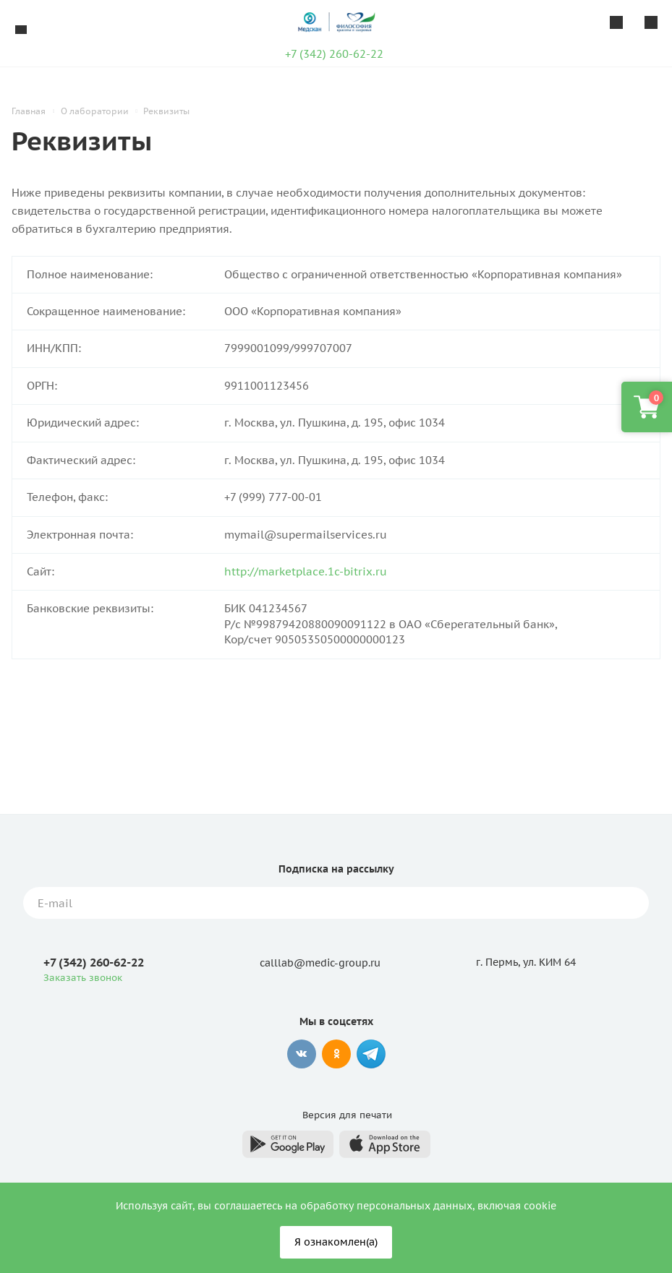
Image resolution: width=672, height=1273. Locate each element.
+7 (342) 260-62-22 (334, 54)
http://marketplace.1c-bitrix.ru (305, 571)
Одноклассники (336, 1054)
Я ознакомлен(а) (336, 1241)
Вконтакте (301, 1054)
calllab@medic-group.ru (320, 962)
